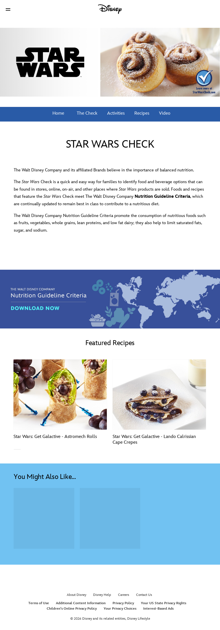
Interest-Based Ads (158, 608)
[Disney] (110, 9)
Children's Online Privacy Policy (72, 608)
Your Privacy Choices (120, 608)
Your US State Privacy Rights (163, 603)
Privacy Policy (123, 603)
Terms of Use (38, 603)
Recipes (141, 113)
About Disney (76, 595)
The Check (86, 113)
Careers (123, 595)
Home (58, 113)
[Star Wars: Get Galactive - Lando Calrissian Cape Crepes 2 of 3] (159, 394)
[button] (8, 9)
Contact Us (144, 595)
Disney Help (102, 595)
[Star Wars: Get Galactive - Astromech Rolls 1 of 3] (60, 394)
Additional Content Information (81, 603)
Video (164, 113)
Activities (115, 113)
